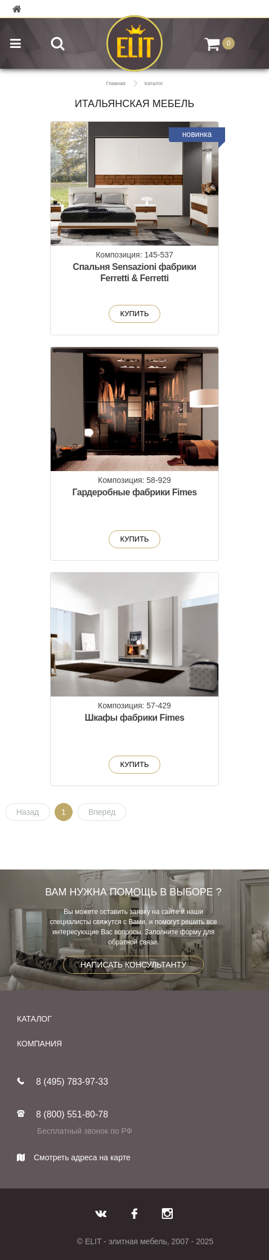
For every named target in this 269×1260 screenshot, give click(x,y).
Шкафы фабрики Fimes (135, 717)
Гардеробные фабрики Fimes (134, 492)
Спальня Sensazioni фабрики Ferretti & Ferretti (134, 272)
